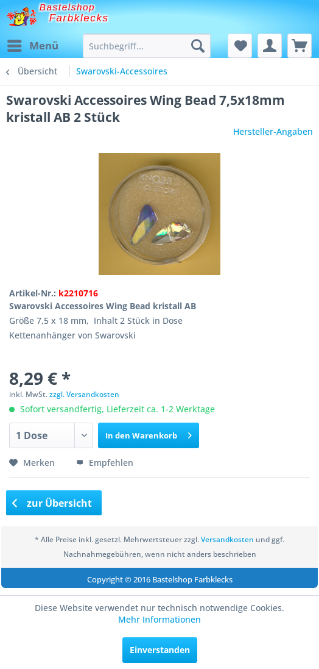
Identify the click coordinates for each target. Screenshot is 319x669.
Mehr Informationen (159, 619)
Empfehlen (104, 462)
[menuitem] (32, 46)
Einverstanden (160, 650)
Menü (32, 44)
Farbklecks (79, 18)
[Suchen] (198, 46)
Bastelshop (68, 7)
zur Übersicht (52, 503)
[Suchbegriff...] (147, 46)
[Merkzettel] (240, 46)
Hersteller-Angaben (273, 131)
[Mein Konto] (270, 46)
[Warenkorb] (299, 46)
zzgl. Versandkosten (84, 394)
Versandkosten (227, 539)
